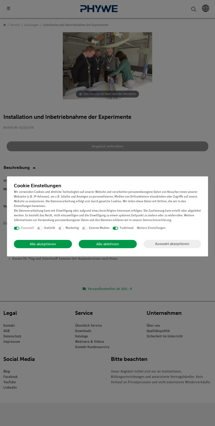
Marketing (72, 228)
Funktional (127, 228)
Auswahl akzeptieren (172, 244)
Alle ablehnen (107, 244)
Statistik (49, 228)
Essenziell (27, 228)
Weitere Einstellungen (151, 228)
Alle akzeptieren (43, 244)
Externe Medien (99, 228)
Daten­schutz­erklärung (157, 220)
